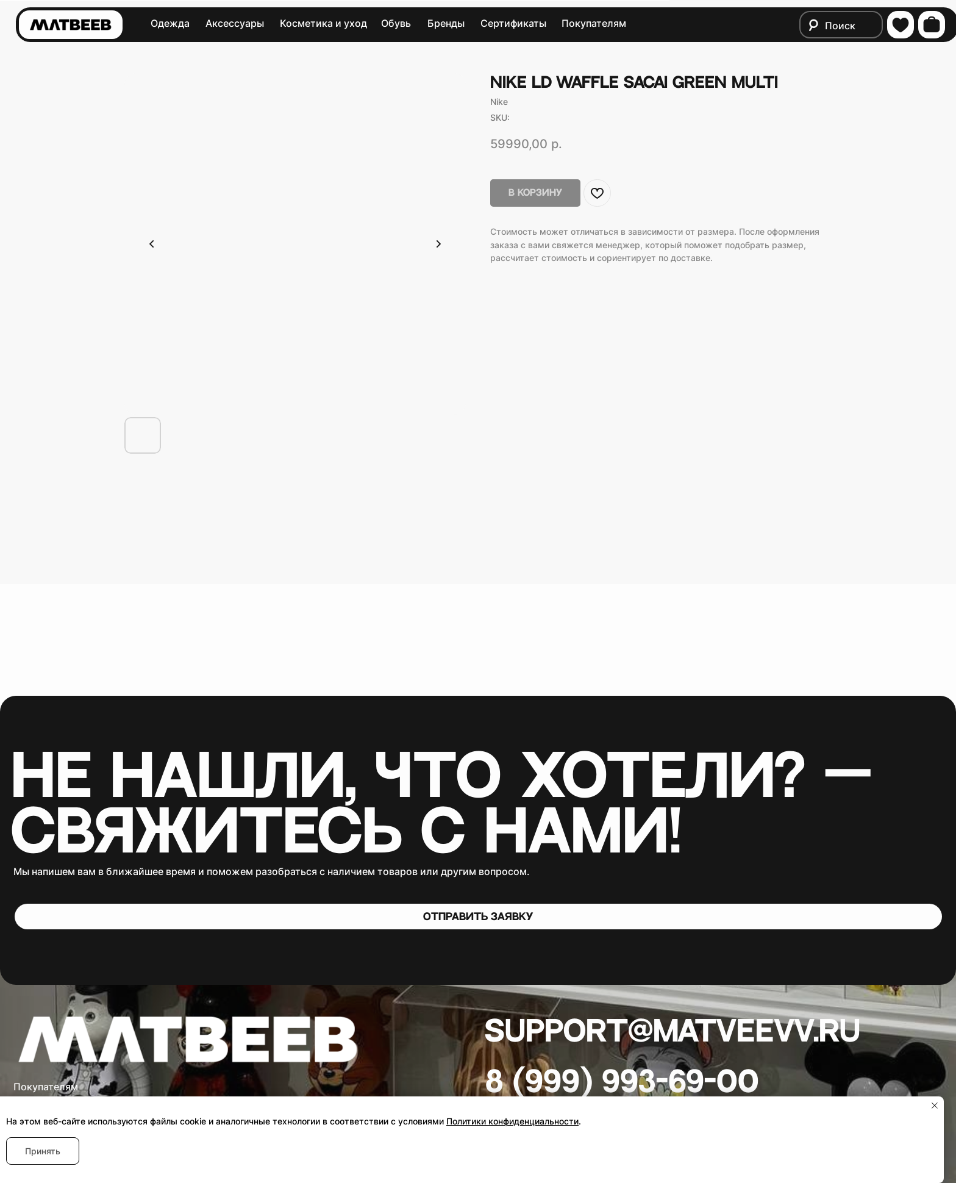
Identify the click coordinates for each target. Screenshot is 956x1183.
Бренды (446, 23)
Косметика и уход (323, 23)
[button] (478, 916)
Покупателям (594, 23)
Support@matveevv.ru (672, 1031)
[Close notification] (935, 1105)
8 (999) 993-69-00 (622, 1082)
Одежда (170, 23)
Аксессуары (234, 23)
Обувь (396, 23)
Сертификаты (513, 23)
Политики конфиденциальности (512, 1121)
